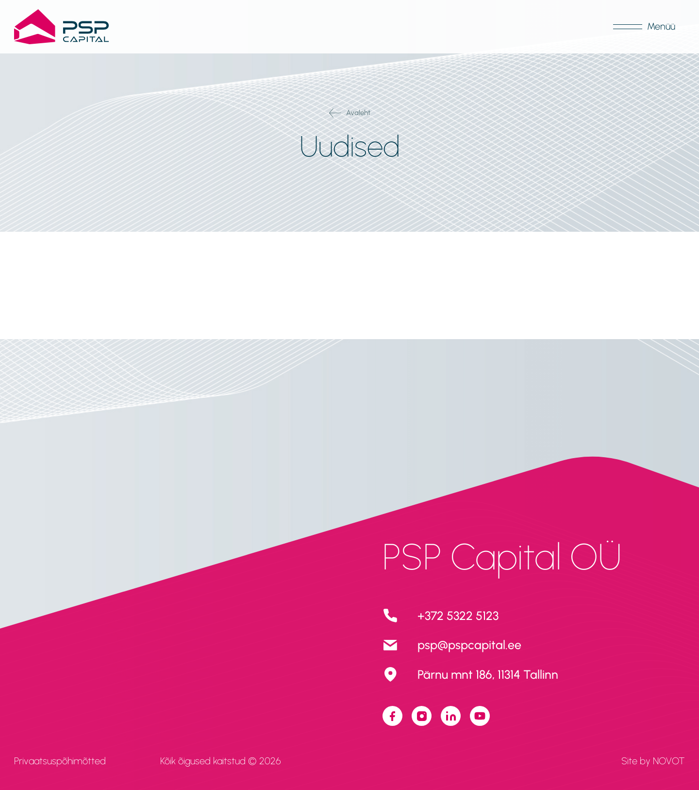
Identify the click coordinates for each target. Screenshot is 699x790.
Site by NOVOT (653, 761)
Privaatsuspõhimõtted (60, 761)
